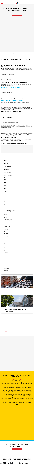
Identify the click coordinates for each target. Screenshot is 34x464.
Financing (4, 387)
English (1, 463)
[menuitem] (17, 132)
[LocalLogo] (17, 3)
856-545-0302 (17, 380)
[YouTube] (20, 391)
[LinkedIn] (18, 391)
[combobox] (1, 463)
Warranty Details (8, 296)
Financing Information (9, 277)
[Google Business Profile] (13, 391)
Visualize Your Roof (12, 387)
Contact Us (20, 387)
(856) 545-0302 (17, 13)
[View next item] (18, 366)
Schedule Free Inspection (17, 15)
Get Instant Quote (28, 387)
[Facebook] (15, 391)
